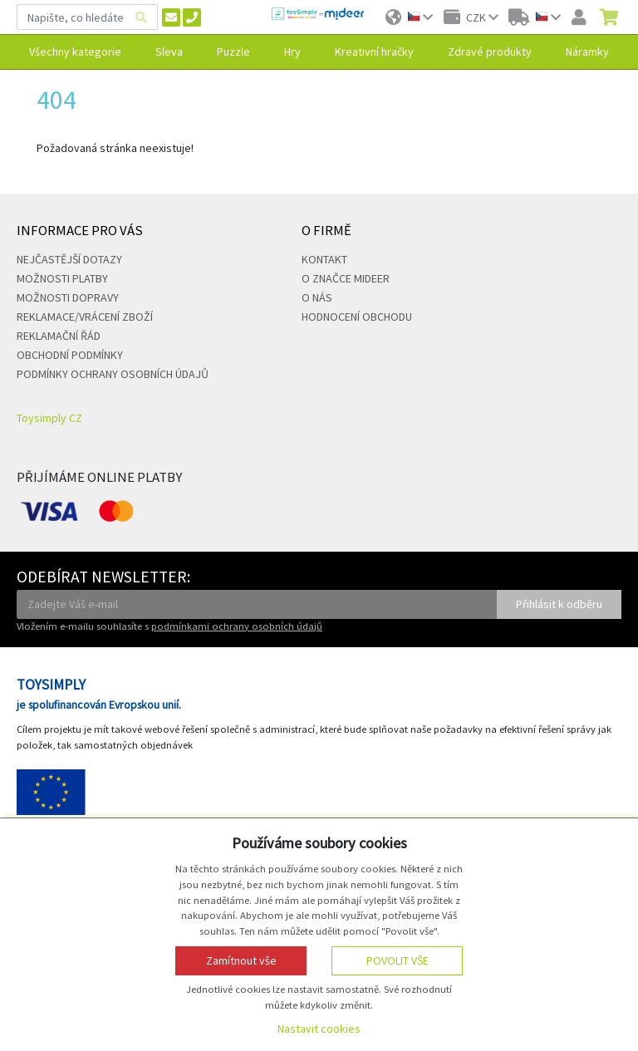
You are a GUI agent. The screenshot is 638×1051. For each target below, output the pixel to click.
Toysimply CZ (49, 417)
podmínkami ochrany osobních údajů (236, 626)
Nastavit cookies (319, 1028)
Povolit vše (397, 960)
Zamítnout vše (241, 960)
